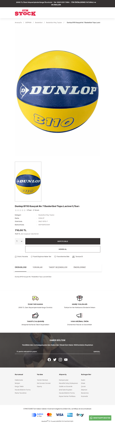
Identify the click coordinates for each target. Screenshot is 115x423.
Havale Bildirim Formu (23, 390)
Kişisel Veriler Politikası (67, 396)
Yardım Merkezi (42, 380)
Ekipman (84, 390)
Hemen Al (63, 249)
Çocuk (83, 386)
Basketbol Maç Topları (46, 215)
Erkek (83, 383)
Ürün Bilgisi (20, 267)
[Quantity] (19, 241)
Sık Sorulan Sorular (44, 383)
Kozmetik (84, 396)
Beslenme (85, 393)
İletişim (17, 383)
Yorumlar (37, 267)
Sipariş (39, 386)
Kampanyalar (63, 380)
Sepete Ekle (62, 241)
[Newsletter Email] (57, 351)
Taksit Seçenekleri (58, 267)
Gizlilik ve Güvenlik (65, 386)
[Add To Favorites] (61, 256)
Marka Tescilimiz (20, 393)
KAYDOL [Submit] (97, 352)
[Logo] (25, 12)
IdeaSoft (44, 421)
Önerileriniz (80, 267)
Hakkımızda (19, 380)
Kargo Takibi (19, 386)
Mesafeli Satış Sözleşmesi (68, 383)
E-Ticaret (52, 421)
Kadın (83, 380)
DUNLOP (41, 218)
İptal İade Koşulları (65, 390)
